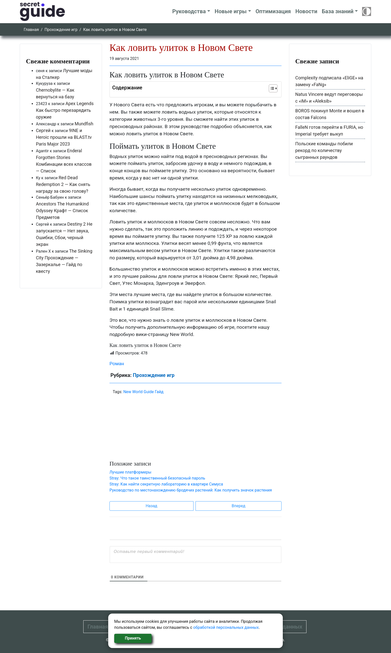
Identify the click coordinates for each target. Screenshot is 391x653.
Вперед (238, 505)
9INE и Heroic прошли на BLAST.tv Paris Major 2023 (64, 137)
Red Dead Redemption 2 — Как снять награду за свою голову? (63, 184)
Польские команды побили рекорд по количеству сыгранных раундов (324, 150)
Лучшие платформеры (130, 472)
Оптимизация (273, 11)
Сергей (43, 130)
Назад (151, 505)
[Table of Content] (273, 88)
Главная (31, 29)
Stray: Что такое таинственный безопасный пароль (157, 478)
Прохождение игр (60, 29)
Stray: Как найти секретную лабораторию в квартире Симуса (166, 484)
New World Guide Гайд (143, 391)
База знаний (337, 11)
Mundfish (84, 123)
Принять (133, 638)
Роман (116, 363)
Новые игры (231, 11)
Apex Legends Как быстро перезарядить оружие (65, 110)
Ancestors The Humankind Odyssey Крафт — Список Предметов (62, 210)
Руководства (189, 11)
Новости (306, 11)
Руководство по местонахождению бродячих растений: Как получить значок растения (190, 490)
